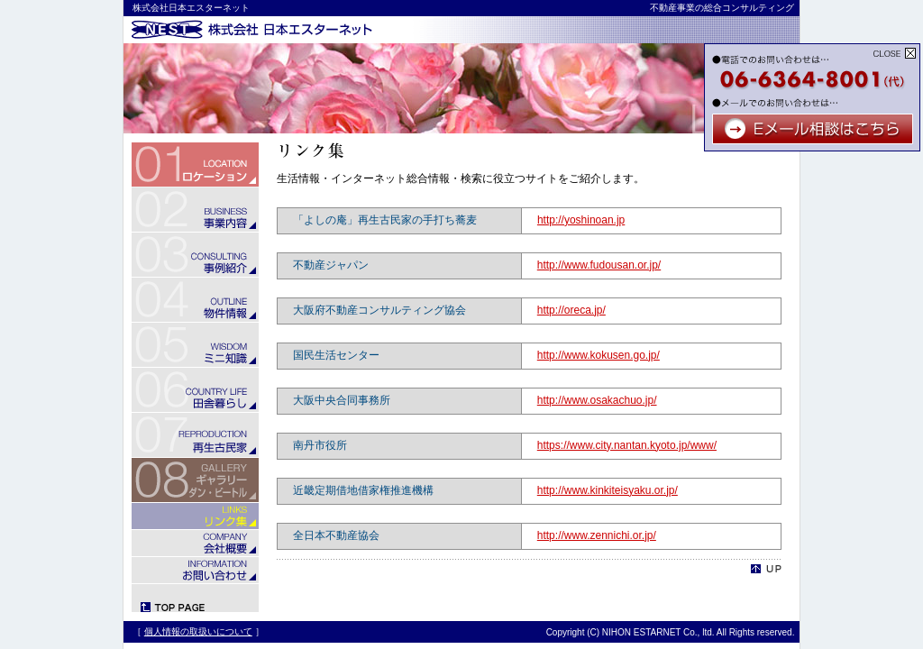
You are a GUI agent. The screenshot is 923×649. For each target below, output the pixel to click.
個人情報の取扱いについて (198, 631)
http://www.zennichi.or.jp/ (596, 535)
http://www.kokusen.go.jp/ (598, 355)
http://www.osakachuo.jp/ (597, 400)
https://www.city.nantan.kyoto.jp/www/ (627, 445)
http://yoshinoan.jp (581, 220)
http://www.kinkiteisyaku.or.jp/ (607, 490)
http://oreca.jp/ (571, 310)
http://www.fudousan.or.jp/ (599, 265)
